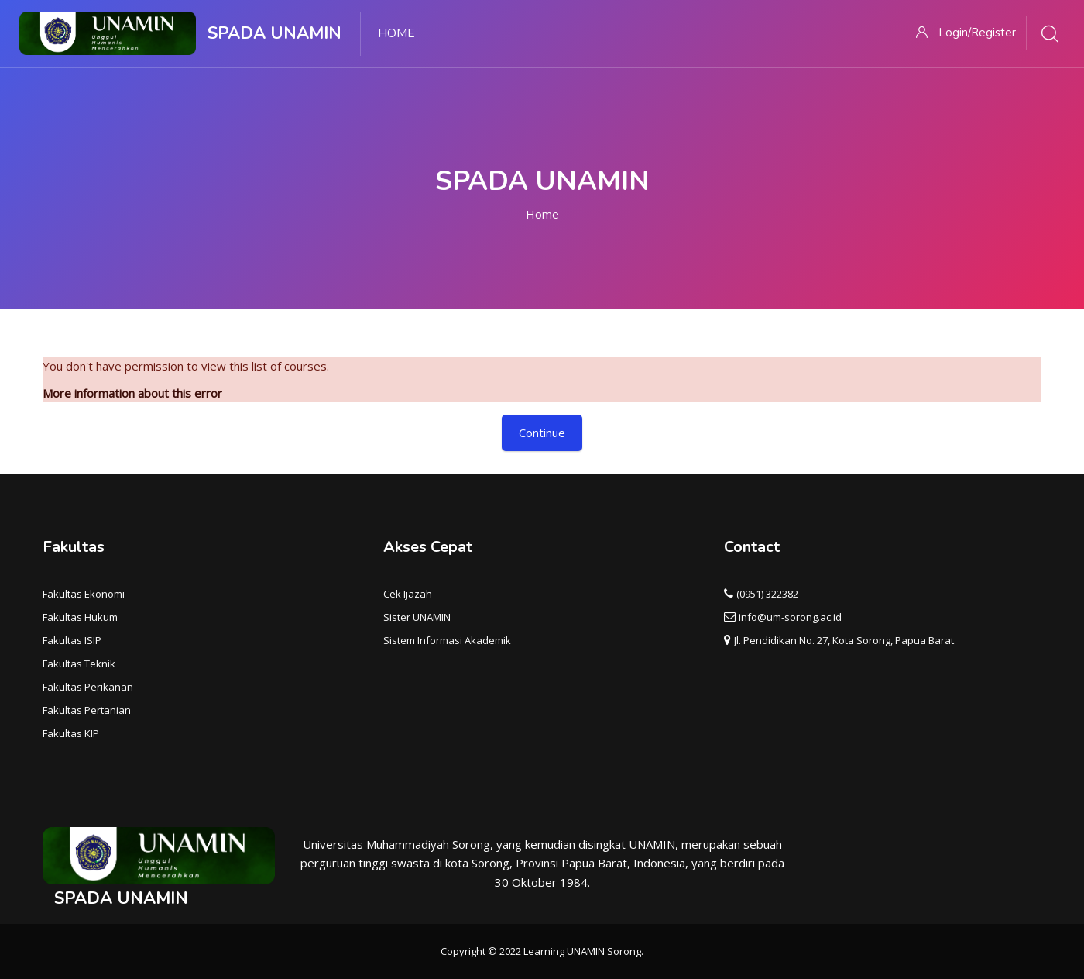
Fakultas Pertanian (87, 710)
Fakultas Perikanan (88, 687)
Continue (542, 432)
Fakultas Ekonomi (84, 594)
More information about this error (132, 393)
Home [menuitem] (396, 33)
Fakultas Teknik (79, 663)
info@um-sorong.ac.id (790, 617)
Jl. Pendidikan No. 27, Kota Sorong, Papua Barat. (845, 640)
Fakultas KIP (71, 733)
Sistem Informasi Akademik (447, 640)
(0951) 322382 (767, 594)
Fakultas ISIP (72, 640)
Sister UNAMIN (417, 617)
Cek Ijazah (407, 594)
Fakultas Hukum (80, 617)
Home (542, 214)
